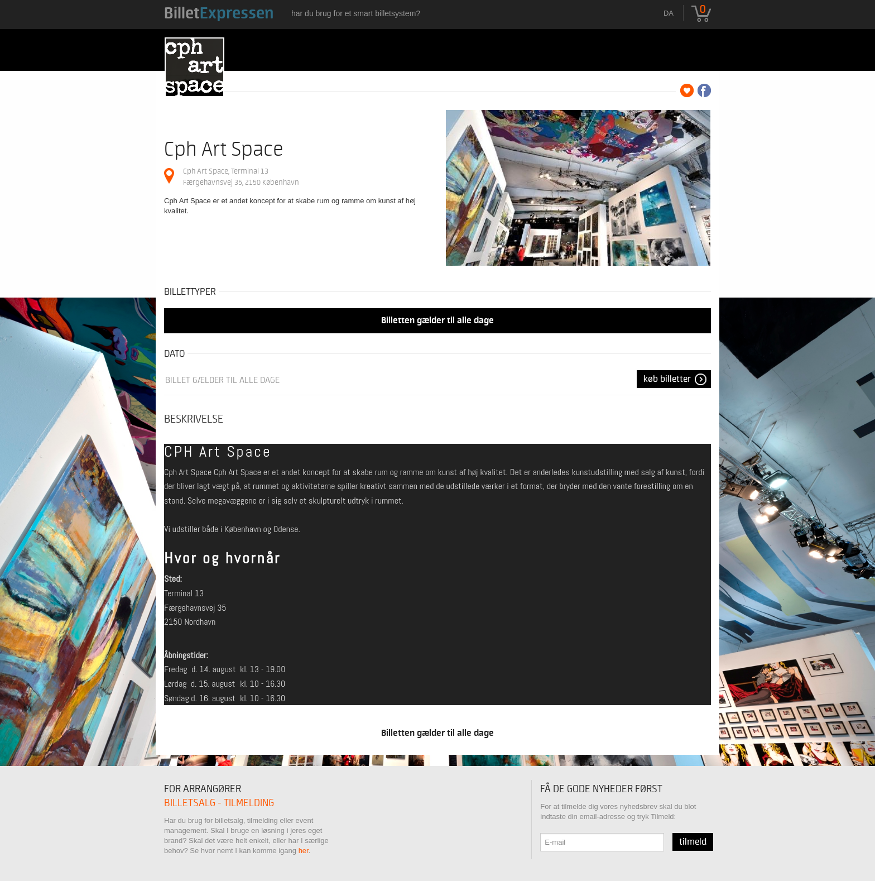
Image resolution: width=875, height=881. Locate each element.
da (669, 13)
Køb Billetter (667, 379)
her (304, 850)
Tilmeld (692, 842)
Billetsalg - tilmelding (219, 803)
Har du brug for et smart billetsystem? (355, 13)
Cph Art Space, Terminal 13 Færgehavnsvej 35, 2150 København (241, 176)
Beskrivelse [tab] (193, 419)
